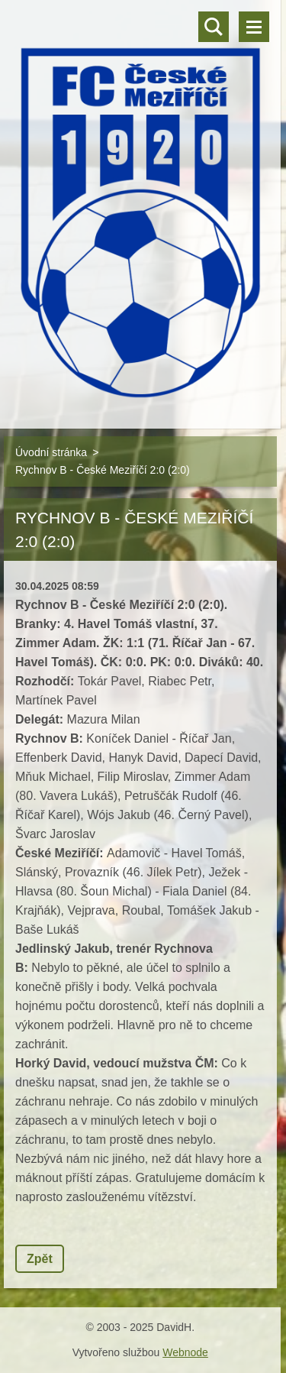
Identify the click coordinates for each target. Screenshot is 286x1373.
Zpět (40, 1258)
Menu (254, 26)
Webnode (185, 1352)
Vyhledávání (213, 26)
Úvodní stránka (51, 452)
